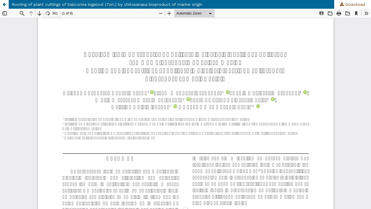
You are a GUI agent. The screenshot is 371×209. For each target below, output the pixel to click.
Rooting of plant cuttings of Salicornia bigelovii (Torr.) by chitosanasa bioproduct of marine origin (107, 4)
